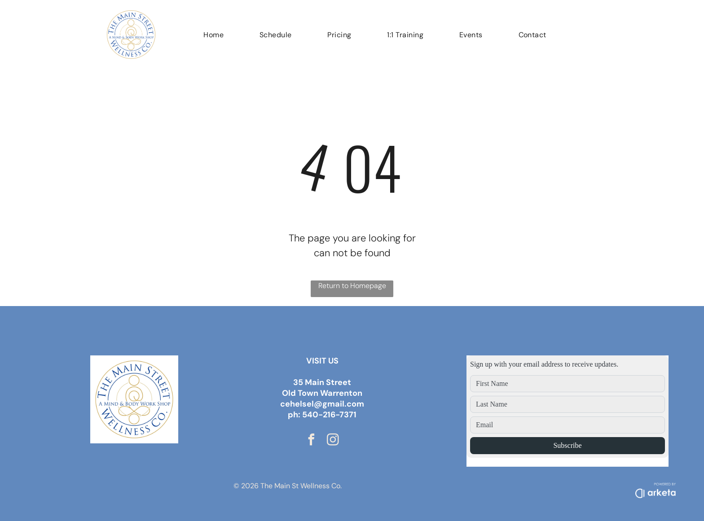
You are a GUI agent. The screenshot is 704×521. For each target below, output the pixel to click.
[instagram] (333, 441)
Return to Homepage (352, 285)
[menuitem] (213, 34)
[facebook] (312, 441)
